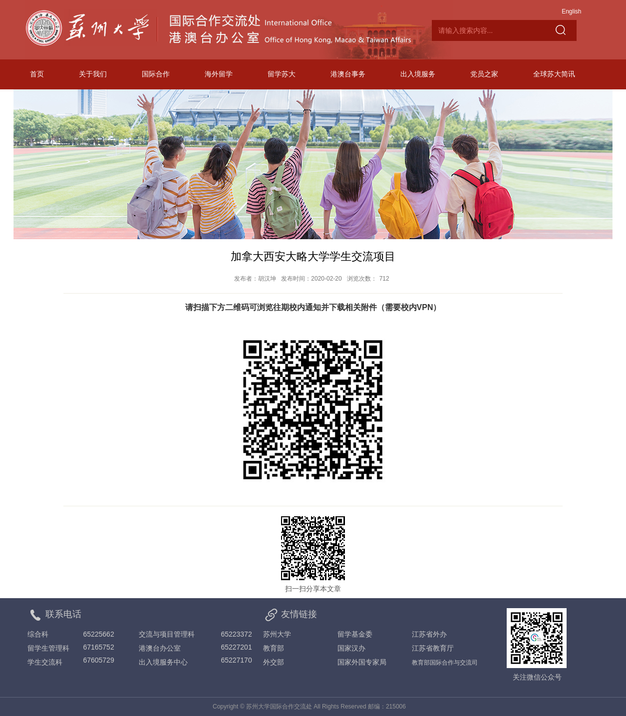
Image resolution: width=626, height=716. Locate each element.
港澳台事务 (347, 74)
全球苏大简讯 (554, 74)
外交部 (273, 662)
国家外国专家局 (361, 662)
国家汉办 (351, 648)
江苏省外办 (429, 634)
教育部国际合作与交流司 (445, 662)
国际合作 (156, 74)
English (571, 11)
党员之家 (484, 74)
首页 (37, 74)
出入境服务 (417, 74)
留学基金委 (354, 634)
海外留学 (219, 74)
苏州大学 (277, 634)
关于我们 (93, 74)
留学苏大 (282, 74)
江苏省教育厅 (433, 648)
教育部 (273, 648)
